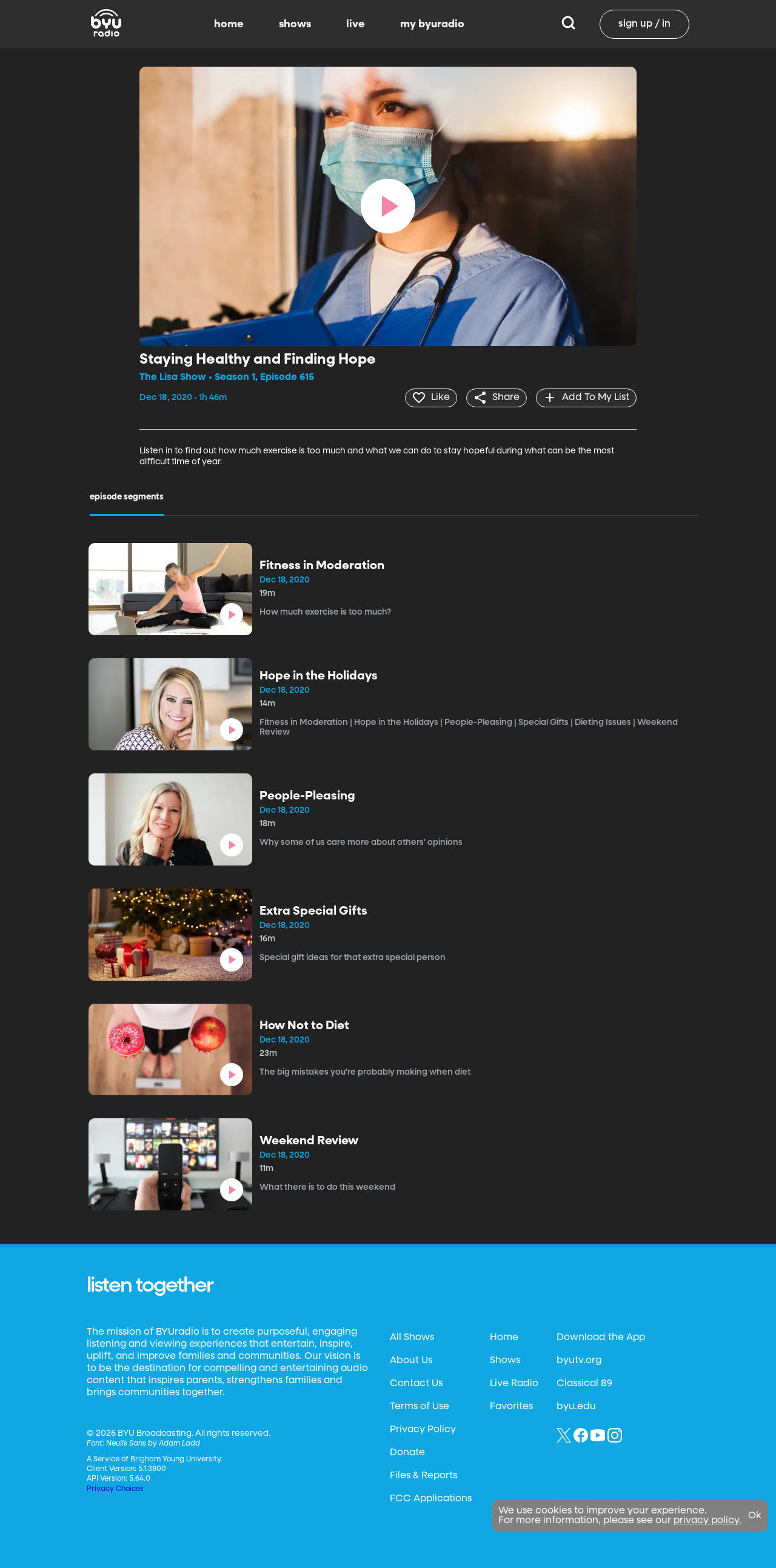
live (355, 24)
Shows (505, 1360)
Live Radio (514, 1383)
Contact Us (416, 1383)
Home (504, 1337)
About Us (411, 1360)
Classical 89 (584, 1383)
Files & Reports (423, 1475)
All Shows (412, 1337)
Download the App (601, 1337)
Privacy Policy (423, 1429)
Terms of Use (419, 1406)
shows (295, 24)
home (229, 24)
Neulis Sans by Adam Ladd (153, 1443)
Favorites (511, 1406)
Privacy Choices (115, 1488)
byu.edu (576, 1406)
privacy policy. (707, 1521)
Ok (754, 1516)
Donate (407, 1452)
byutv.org (579, 1360)
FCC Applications (431, 1498)
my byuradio (432, 24)
